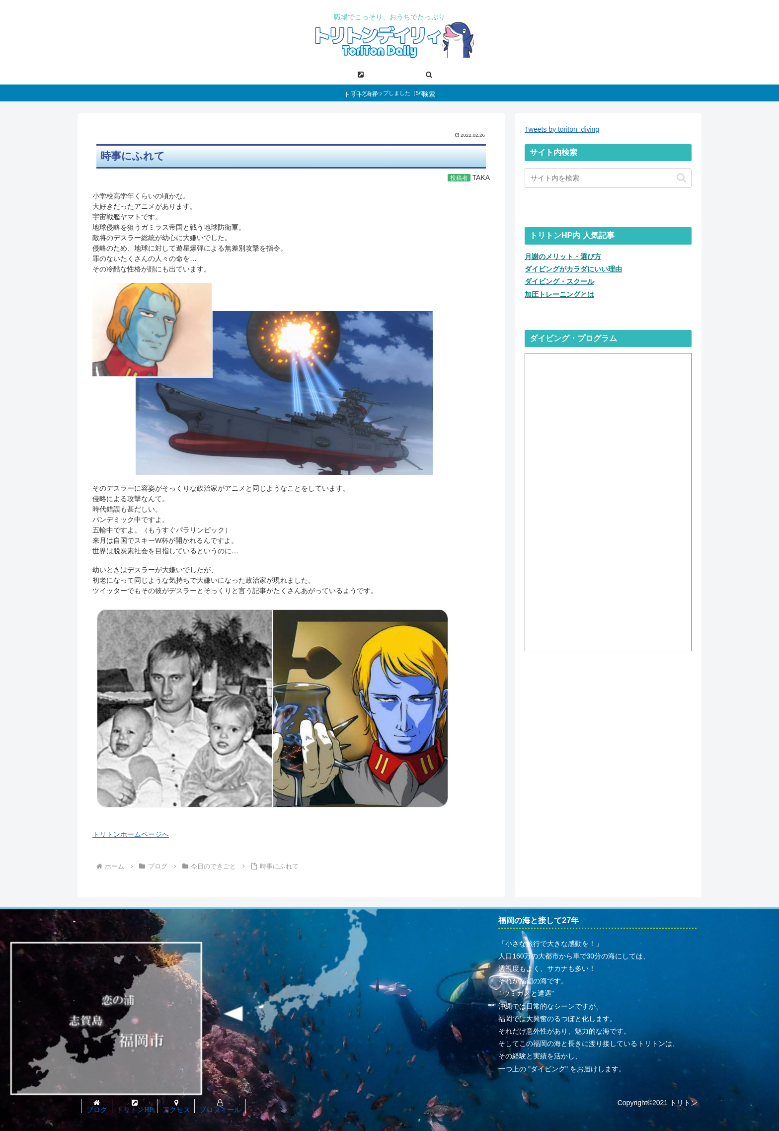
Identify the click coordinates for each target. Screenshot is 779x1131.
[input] (608, 178)
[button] (681, 177)
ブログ (97, 1109)
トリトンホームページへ (130, 834)
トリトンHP (136, 1109)
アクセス (179, 1109)
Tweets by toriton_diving (562, 129)
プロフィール (224, 1109)
